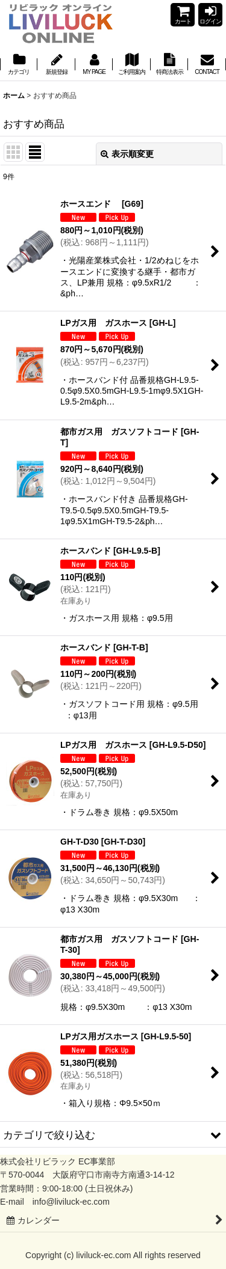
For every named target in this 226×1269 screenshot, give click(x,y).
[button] (113, 1135)
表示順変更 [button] (127, 154)
